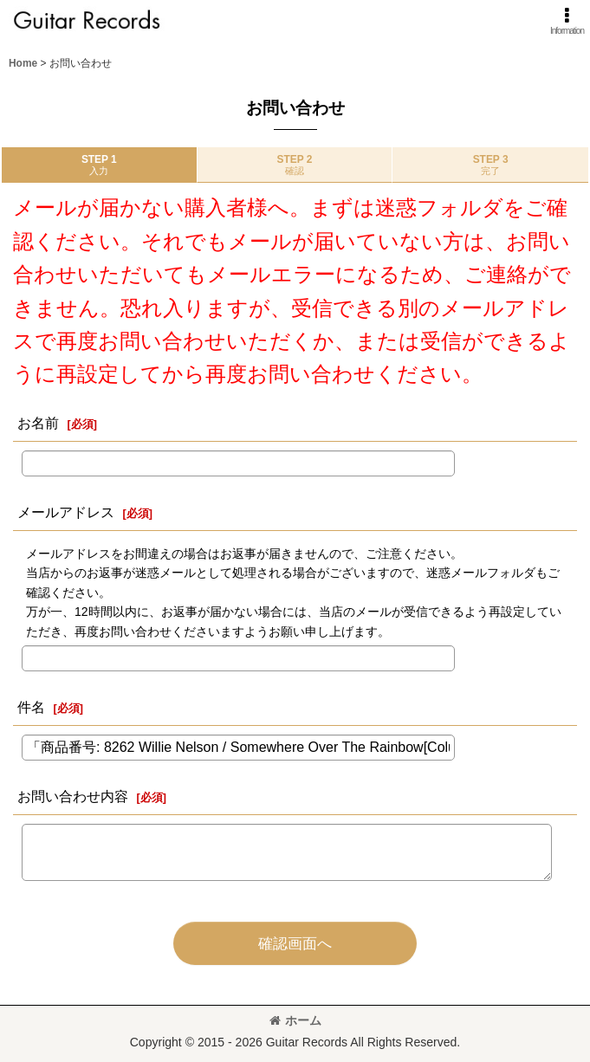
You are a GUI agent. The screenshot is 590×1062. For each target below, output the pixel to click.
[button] (567, 21)
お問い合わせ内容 (72, 796)
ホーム (295, 1020)
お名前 (38, 423)
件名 (31, 707)
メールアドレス (65, 512)
